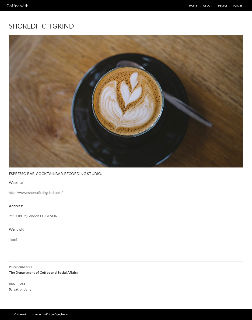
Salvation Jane (126, 286)
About (207, 5)
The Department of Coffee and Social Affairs (126, 269)
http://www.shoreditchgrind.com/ (36, 192)
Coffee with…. (19, 5)
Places (237, 5)
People (222, 5)
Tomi (13, 239)
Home (193, 5)
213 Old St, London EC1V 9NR (33, 216)
